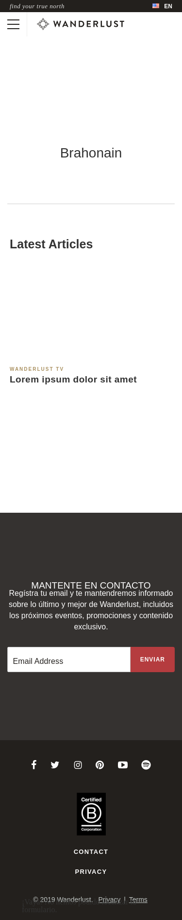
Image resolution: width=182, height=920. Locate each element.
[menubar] (162, 6)
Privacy (91, 871)
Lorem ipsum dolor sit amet (73, 379)
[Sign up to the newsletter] (153, 659)
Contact (91, 851)
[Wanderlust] (80, 24)
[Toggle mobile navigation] (13, 24)
